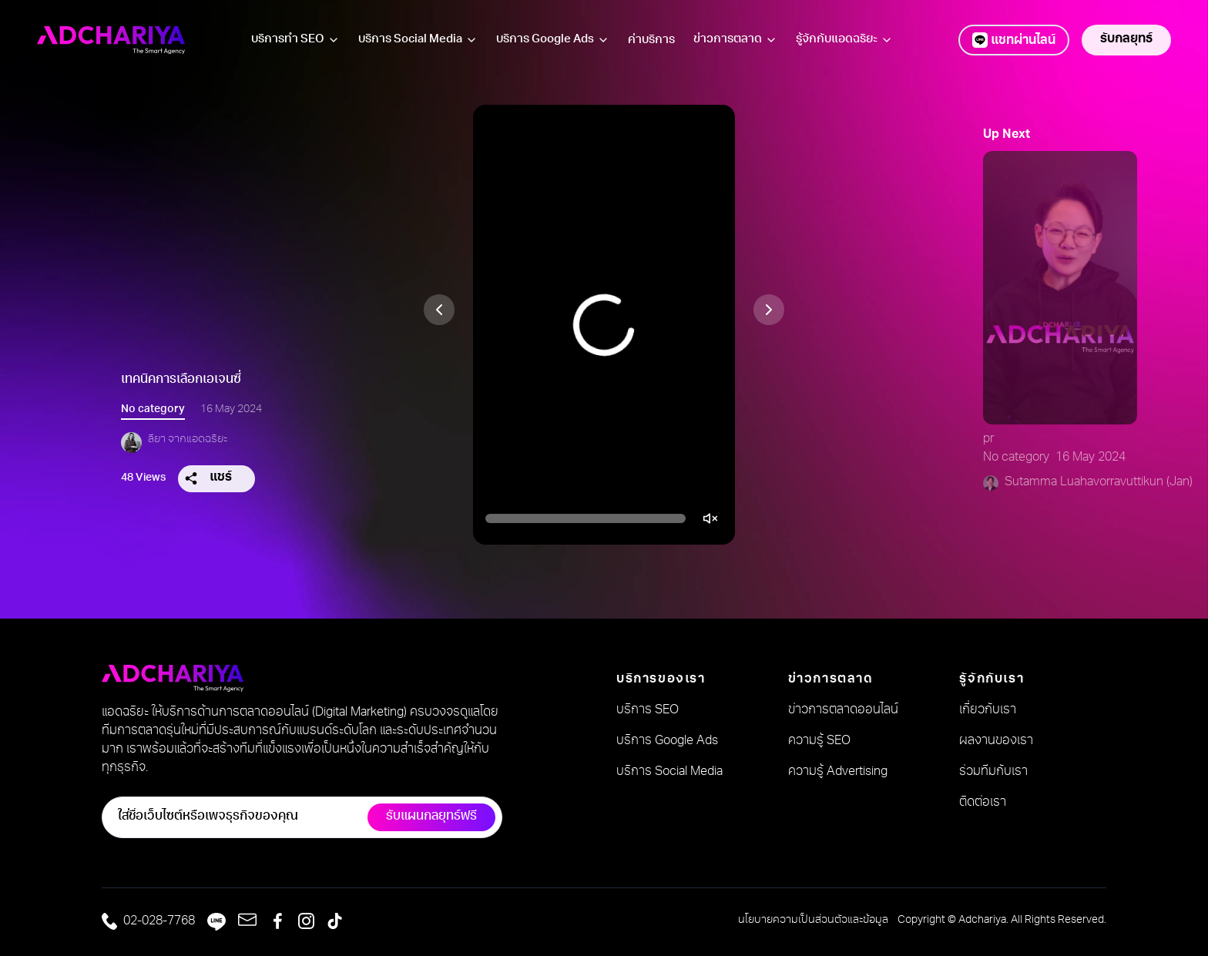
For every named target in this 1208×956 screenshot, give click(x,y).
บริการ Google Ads (552, 40)
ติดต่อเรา (982, 803)
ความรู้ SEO (819, 742)
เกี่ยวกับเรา (987, 711)
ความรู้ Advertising (838, 772)
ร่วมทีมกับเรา (993, 772)
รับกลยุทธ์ (1126, 40)
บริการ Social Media (410, 39)
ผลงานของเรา (996, 742)
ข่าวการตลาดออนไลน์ (843, 711)
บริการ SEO (647, 711)
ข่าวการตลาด (727, 39)
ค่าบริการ (651, 40)
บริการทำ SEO (287, 39)
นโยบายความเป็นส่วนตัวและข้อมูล (813, 920)
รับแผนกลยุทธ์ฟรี (431, 817)
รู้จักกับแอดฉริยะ (844, 40)
